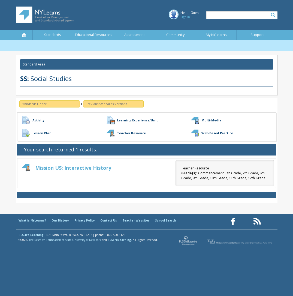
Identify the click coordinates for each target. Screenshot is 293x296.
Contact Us (108, 220)
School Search (165, 220)
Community (175, 34)
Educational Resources (93, 34)
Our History (60, 220)
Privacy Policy (84, 220)
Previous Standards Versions (106, 104)
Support (257, 34)
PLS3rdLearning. (120, 240)
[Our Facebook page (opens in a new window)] (233, 221)
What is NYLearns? (32, 220)
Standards (52, 34)
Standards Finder (34, 104)
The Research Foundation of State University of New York (65, 240)
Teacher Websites (136, 220)
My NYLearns (216, 34)
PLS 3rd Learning (31, 235)
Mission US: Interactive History (73, 168)
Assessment (134, 34)
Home (24, 35)
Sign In (185, 17)
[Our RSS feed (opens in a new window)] (257, 221)
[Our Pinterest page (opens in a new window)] (245, 221)
